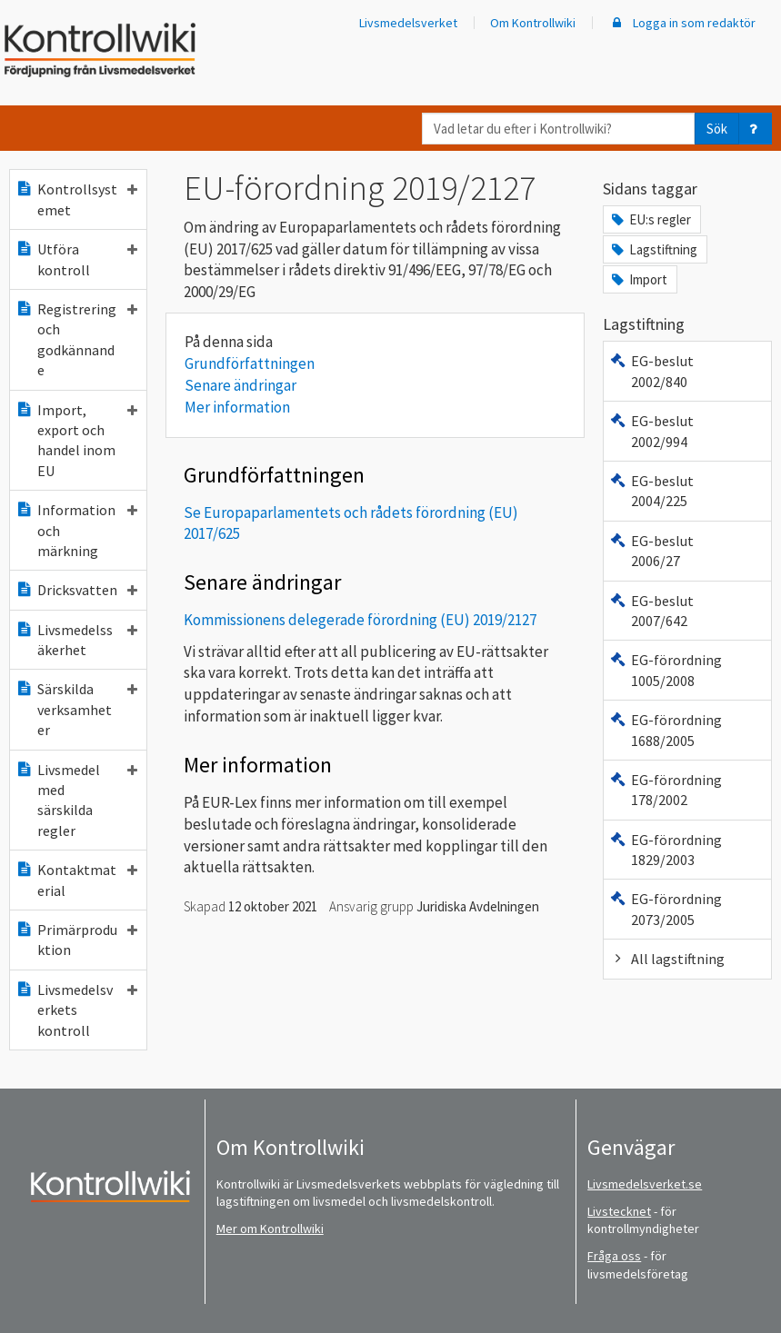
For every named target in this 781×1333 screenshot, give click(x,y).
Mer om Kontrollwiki (270, 1228)
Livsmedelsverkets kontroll (76, 1010)
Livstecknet (619, 1211)
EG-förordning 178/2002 (665, 790)
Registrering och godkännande (76, 339)
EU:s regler (650, 219)
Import (638, 279)
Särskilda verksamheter (76, 709)
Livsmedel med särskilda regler (76, 800)
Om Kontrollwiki (533, 23)
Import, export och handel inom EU (76, 440)
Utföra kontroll (76, 259)
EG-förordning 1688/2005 (665, 730)
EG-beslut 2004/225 (651, 491)
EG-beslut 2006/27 (651, 551)
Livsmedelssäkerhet (76, 640)
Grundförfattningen (250, 363)
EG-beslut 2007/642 (651, 611)
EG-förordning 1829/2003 (665, 850)
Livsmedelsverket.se (644, 1184)
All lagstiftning (667, 959)
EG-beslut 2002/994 (651, 431)
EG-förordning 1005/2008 (665, 670)
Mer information (237, 407)
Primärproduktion (76, 939)
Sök (716, 128)
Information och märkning (76, 530)
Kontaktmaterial (76, 879)
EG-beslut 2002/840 (651, 371)
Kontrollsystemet (76, 199)
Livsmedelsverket (408, 23)
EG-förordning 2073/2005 (665, 909)
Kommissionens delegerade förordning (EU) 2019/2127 (360, 620)
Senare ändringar (240, 385)
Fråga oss (614, 1256)
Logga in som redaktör (682, 23)
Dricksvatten (76, 590)
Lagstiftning (653, 249)
